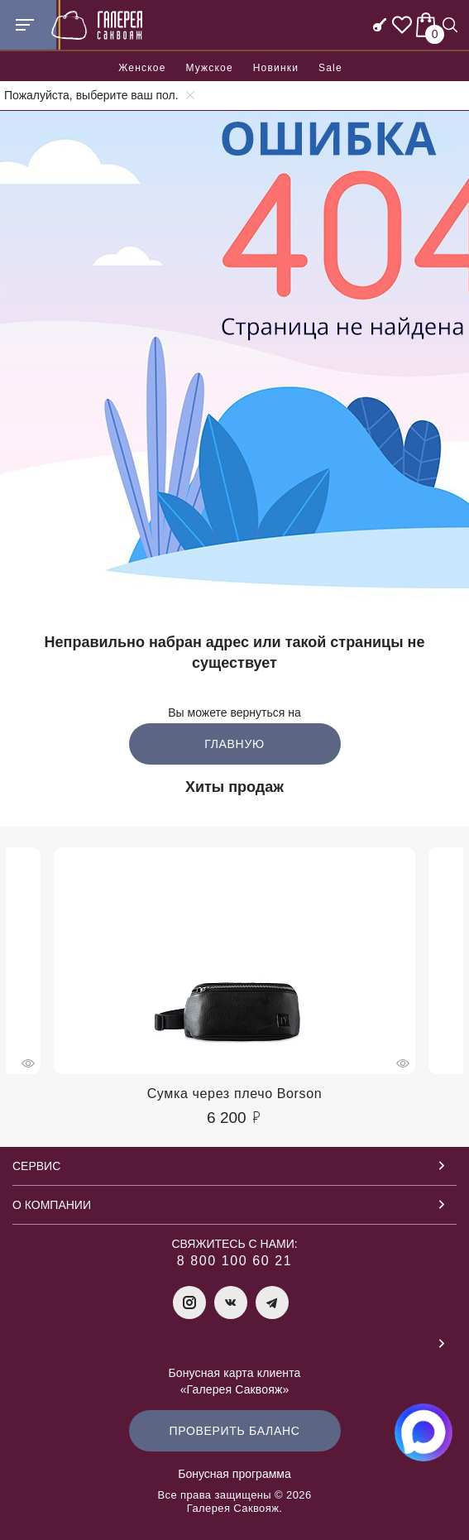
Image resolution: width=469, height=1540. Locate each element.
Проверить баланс (234, 1430)
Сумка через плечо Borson (235, 1094)
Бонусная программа (234, 1473)
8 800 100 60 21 (235, 1261)
